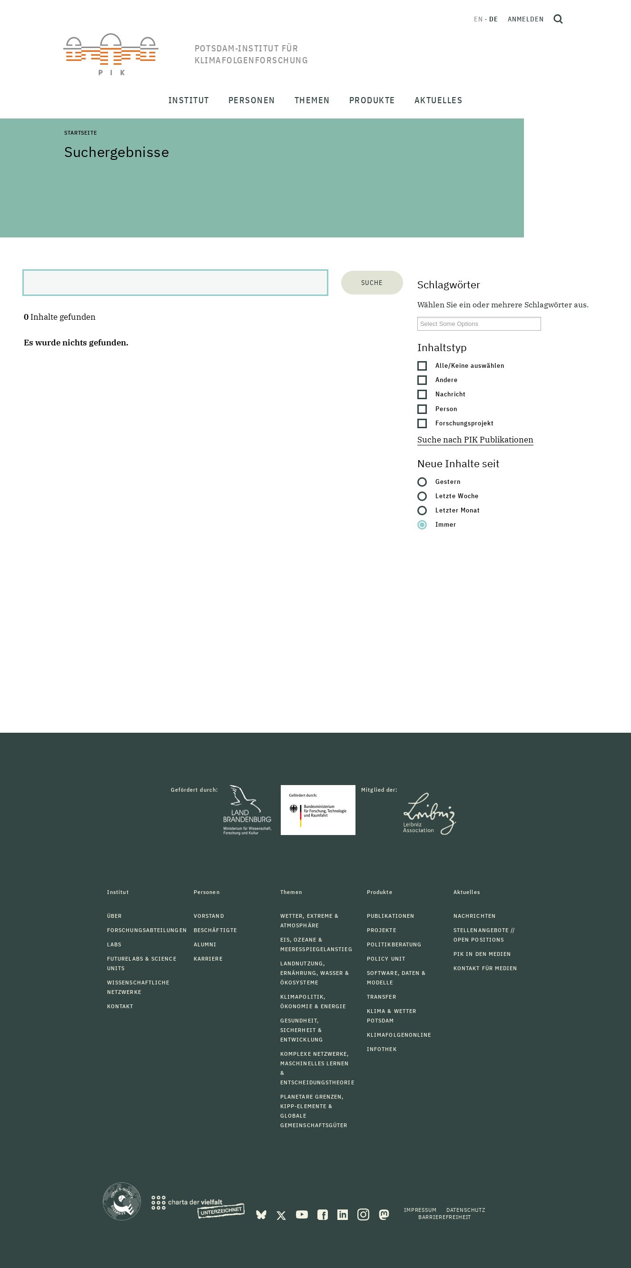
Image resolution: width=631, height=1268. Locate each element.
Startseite (80, 132)
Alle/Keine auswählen (469, 365)
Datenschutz (465, 1209)
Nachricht (450, 394)
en (478, 19)
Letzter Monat (457, 510)
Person (446, 408)
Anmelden (526, 19)
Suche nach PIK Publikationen (475, 439)
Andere (446, 379)
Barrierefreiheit (444, 1216)
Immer (445, 524)
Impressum (420, 1209)
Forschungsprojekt (464, 423)
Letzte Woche (457, 495)
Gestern (448, 481)
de (493, 19)
